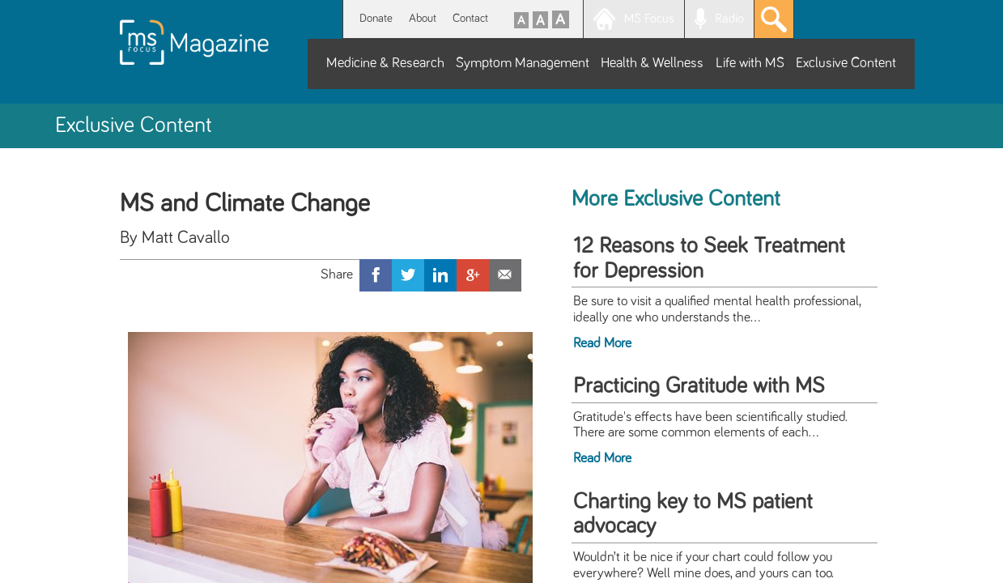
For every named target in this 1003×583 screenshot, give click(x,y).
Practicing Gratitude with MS (699, 386)
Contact (470, 18)
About (422, 18)
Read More (602, 343)
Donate (376, 18)
